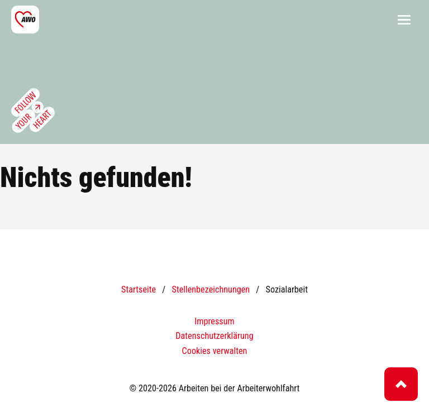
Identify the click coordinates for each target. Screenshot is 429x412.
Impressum (214, 321)
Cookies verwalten (214, 351)
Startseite (138, 289)
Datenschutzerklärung (214, 335)
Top (401, 384)
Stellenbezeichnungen (210, 289)
